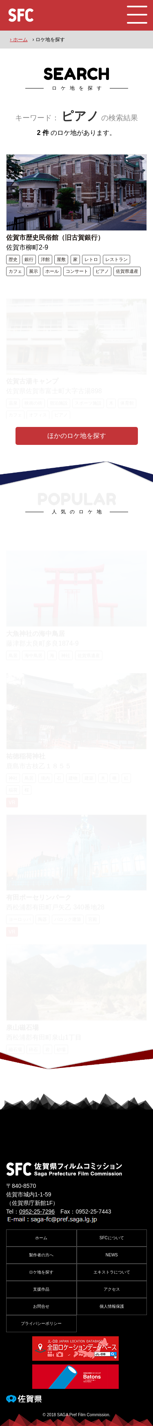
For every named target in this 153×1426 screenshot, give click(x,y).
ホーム (41, 1238)
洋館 (45, 259)
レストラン (116, 259)
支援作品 (41, 1289)
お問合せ (41, 1306)
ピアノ (102, 271)
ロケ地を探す (41, 1272)
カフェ (15, 271)
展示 (33, 271)
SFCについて (112, 1238)
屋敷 (61, 259)
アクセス (112, 1289)
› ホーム (18, 39)
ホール (52, 271)
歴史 (13, 259)
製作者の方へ (41, 1255)
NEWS (112, 1255)
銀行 (28, 259)
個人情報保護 (112, 1306)
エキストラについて (111, 1272)
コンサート (77, 271)
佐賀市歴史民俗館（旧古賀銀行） (55, 237)
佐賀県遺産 (127, 271)
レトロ (91, 259)
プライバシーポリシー (41, 1323)
